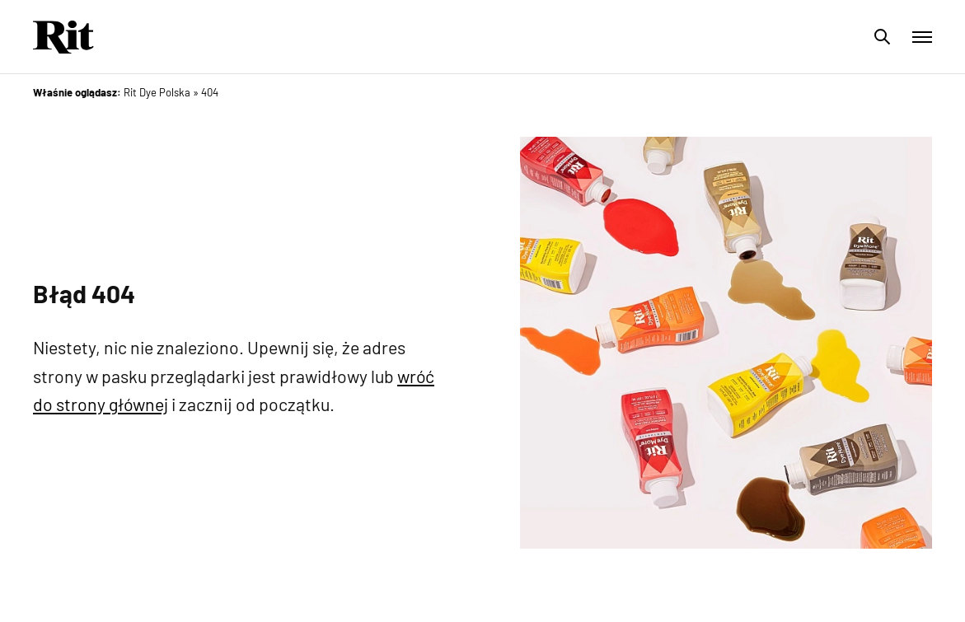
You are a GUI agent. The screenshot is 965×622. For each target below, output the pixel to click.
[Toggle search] (882, 37)
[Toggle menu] (922, 37)
